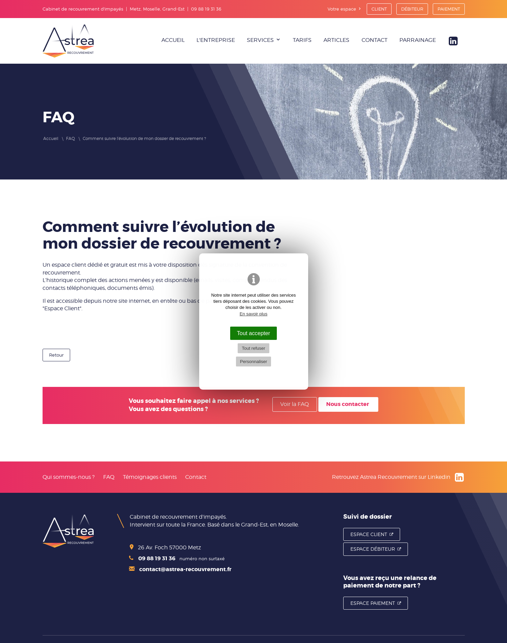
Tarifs (302, 40)
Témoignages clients (150, 477)
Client (379, 9)
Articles (336, 40)
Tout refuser (253, 348)
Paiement (449, 9)
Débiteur (412, 9)
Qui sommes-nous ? (69, 477)
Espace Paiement (372, 603)
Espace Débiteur (372, 549)
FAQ (108, 477)
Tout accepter (253, 333)
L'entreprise (215, 40)
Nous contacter (347, 404)
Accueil (173, 40)
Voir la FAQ (294, 404)
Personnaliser (253, 361)
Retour (56, 355)
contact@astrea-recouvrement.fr (180, 569)
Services (260, 40)
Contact (374, 40)
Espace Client (368, 534)
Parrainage (417, 40)
